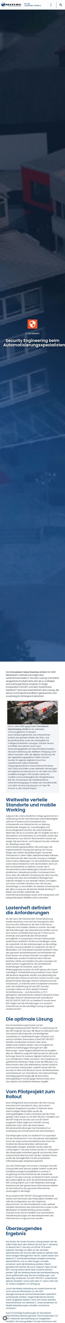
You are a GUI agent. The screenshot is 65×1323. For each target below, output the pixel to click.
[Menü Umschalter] (51, 4)
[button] (61, 4)
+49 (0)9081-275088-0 (32, 5)
